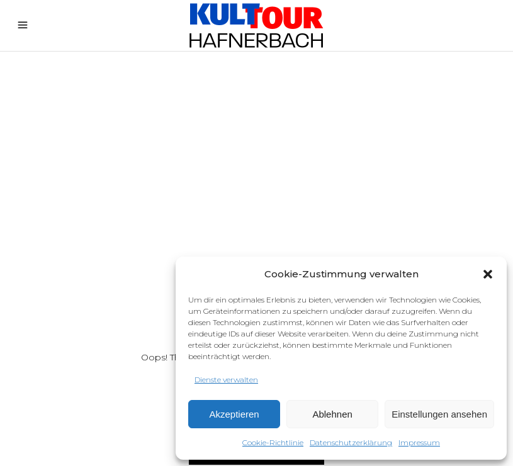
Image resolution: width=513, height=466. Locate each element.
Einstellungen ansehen (439, 414)
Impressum (419, 442)
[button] (488, 274)
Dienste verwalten (226, 379)
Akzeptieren (234, 414)
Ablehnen (332, 414)
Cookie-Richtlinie (272, 442)
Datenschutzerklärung (351, 442)
